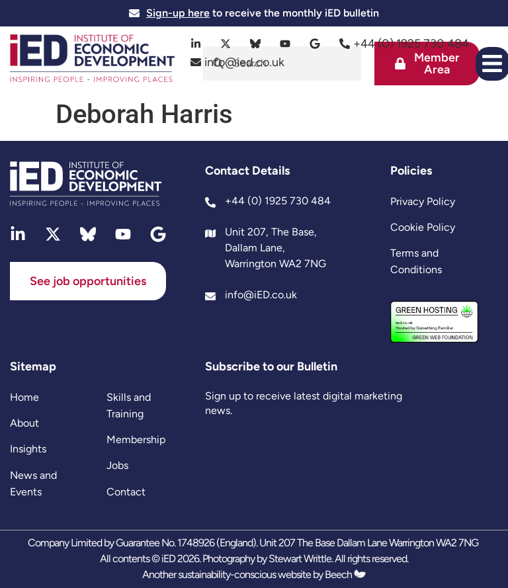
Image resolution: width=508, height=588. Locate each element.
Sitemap (33, 366)
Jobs (117, 465)
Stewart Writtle (300, 558)
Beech (345, 574)
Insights (28, 448)
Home (24, 397)
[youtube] (285, 43)
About (24, 423)
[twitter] (226, 43)
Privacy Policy (422, 201)
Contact (126, 491)
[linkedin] (196, 43)
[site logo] (92, 60)
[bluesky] (255, 43)
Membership (135, 439)
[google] (315, 43)
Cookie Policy (422, 227)
